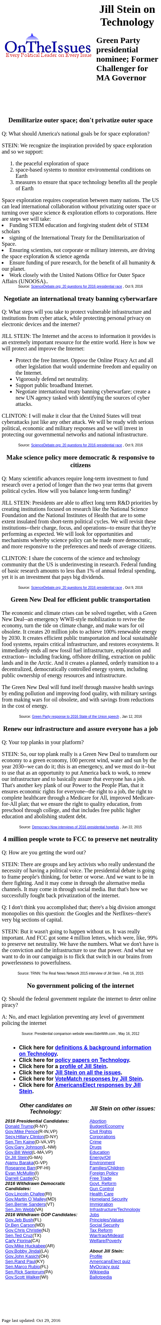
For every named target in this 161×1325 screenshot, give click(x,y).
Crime (96, 1141)
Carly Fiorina (18, 1240)
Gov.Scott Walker (22, 1277)
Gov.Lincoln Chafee (24, 1193)
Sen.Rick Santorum (24, 1271)
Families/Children (107, 1167)
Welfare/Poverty (106, 1240)
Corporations (102, 1136)
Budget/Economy (107, 1126)
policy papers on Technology (92, 1060)
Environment (102, 1162)
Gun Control (102, 1188)
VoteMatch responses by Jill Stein (98, 1079)
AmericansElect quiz (110, 1261)
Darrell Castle (19, 1178)
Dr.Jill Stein (16, 1157)
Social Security (104, 1225)
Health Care (102, 1193)
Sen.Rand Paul (20, 1261)
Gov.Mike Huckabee (25, 1245)
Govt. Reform (103, 1183)
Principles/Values (107, 1219)
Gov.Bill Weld (18, 1152)
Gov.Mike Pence (21, 1131)
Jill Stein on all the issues (88, 1072)
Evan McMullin (20, 1173)
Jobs (94, 1214)
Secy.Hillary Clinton (24, 1136)
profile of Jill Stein (83, 1066)
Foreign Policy (104, 1173)
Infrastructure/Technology (115, 1209)
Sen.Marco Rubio (22, 1266)
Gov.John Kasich (22, 1256)
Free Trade (101, 1178)
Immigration (101, 1204)
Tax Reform (101, 1230)
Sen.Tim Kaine (20, 1141)
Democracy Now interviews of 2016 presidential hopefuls (75, 827)
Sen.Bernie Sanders (25, 1204)
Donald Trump (19, 1126)
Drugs (96, 1147)
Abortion (98, 1121)
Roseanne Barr (20, 1167)
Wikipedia (99, 1271)
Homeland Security (109, 1199)
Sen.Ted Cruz (19, 1235)
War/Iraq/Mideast (107, 1235)
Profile (96, 1256)
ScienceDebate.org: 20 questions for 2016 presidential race (76, 286)
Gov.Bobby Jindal (22, 1251)
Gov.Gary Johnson (23, 1147)
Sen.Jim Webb (19, 1209)
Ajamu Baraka (19, 1162)
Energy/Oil (100, 1157)
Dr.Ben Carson (20, 1225)
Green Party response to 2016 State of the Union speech (75, 716)
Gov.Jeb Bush (19, 1219)
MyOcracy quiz (104, 1266)
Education (100, 1152)
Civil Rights (101, 1131)
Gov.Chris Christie (23, 1230)
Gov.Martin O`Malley (25, 1199)
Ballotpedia (101, 1277)
